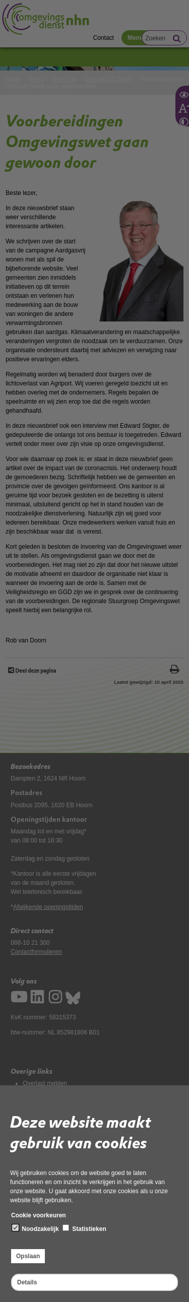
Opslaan (28, 1256)
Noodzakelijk (35, 1228)
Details (27, 1282)
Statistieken (84, 1228)
